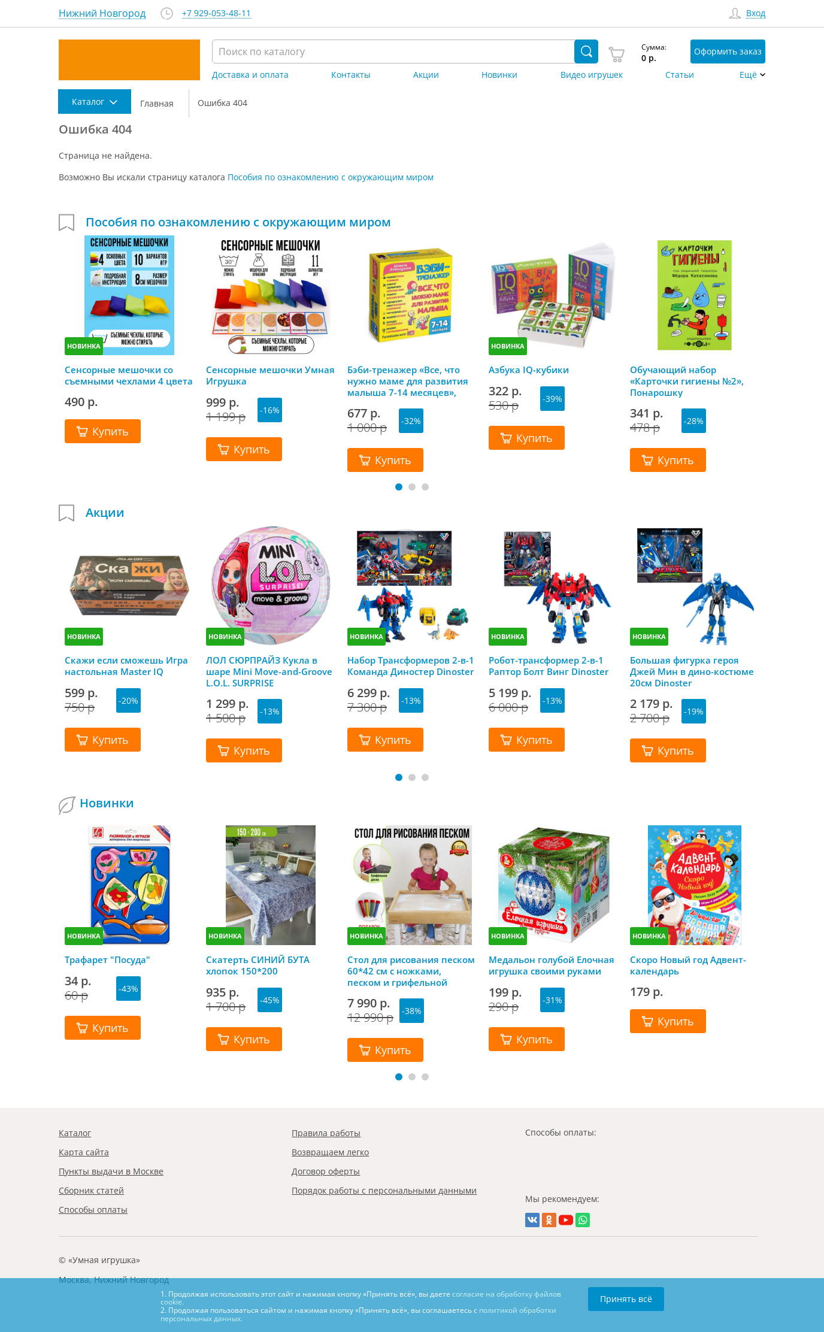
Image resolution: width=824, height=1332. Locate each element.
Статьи (679, 75)
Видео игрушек (592, 75)
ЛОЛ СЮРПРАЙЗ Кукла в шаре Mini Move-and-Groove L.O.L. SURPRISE (269, 671)
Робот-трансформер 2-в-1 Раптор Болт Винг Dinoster (548, 666)
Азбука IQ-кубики (529, 370)
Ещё (748, 75)
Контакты (351, 75)
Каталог (75, 1133)
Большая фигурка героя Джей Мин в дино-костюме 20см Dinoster (692, 671)
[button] (398, 487)
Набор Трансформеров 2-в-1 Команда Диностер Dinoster (410, 666)
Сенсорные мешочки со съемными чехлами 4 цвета (129, 375)
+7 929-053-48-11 (216, 13)
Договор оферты (326, 1171)
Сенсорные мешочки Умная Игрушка (270, 375)
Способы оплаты (93, 1209)
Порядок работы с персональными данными (384, 1190)
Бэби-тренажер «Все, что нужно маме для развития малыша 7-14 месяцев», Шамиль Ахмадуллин (407, 381)
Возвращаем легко (330, 1152)
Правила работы (326, 1133)
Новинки (499, 75)
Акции (426, 75)
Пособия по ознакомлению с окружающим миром (331, 177)
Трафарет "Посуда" (107, 959)
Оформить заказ (728, 51)
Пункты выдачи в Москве (111, 1171)
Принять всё (626, 1298)
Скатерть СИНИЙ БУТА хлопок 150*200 (258, 965)
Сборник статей (91, 1190)
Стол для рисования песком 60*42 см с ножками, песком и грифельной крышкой (411, 971)
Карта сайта (84, 1152)
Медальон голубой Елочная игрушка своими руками (551, 965)
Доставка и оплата (250, 75)
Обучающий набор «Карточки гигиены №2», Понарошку (687, 381)
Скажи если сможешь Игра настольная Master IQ (126, 666)
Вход (755, 13)
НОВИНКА (84, 345)
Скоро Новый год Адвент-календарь (688, 965)
